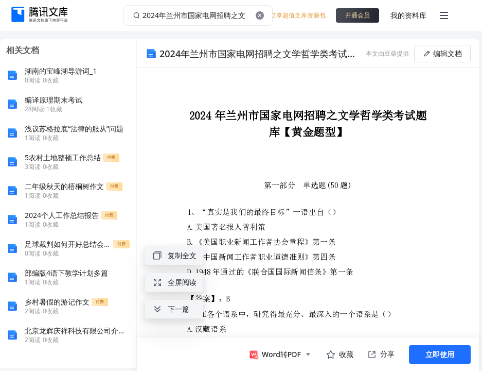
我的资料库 (408, 15)
